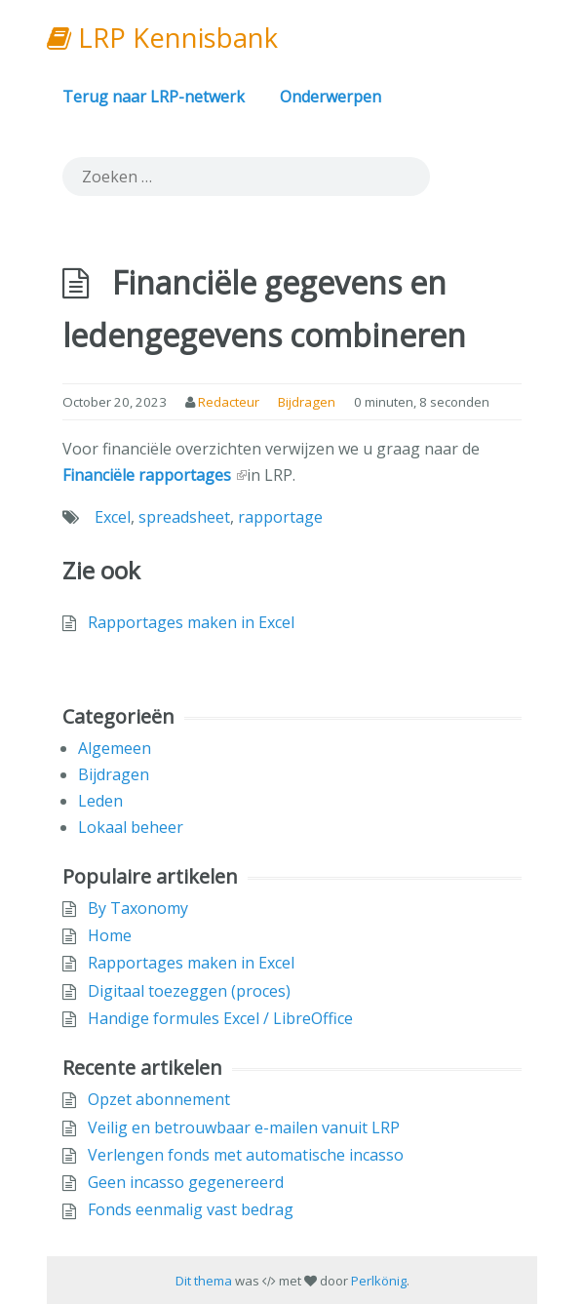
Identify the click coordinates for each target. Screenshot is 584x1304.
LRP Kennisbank (162, 38)
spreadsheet (184, 517)
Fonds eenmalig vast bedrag (190, 1209)
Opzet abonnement (159, 1099)
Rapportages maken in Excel (191, 622)
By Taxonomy (138, 908)
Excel (113, 517)
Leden (100, 800)
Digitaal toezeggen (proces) (189, 991)
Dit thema (203, 1280)
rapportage (280, 517)
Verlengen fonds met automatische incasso (246, 1155)
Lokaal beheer (130, 827)
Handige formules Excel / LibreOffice (220, 1018)
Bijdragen (306, 402)
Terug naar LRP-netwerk (153, 96)
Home (110, 935)
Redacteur (228, 402)
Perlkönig (379, 1280)
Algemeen (114, 748)
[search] (246, 176)
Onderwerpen (330, 96)
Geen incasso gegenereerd (186, 1182)
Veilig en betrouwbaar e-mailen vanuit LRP (244, 1127)
